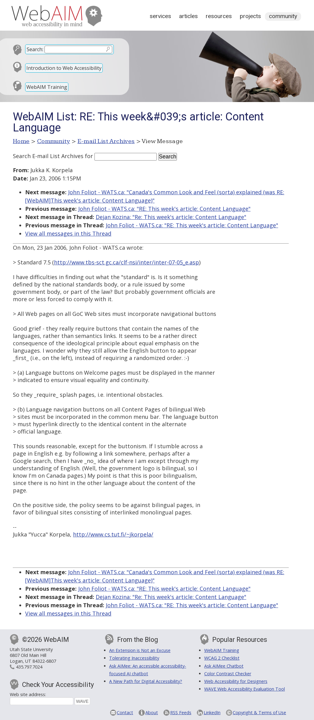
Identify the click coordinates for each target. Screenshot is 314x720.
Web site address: (28, 694)
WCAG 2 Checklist (221, 658)
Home (21, 141)
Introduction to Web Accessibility (63, 68)
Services (160, 16)
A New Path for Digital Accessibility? (145, 681)
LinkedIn (212, 712)
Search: (35, 49)
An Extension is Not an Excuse (139, 650)
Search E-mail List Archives (48, 156)
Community (283, 16)
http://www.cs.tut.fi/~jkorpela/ (113, 534)
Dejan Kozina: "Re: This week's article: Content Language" (171, 217)
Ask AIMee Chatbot (223, 666)
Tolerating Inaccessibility (134, 658)
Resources (219, 16)
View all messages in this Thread (68, 233)
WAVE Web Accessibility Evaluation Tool (244, 689)
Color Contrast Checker (227, 673)
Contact (125, 712)
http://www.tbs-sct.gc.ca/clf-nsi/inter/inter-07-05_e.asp (126, 262)
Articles (188, 16)
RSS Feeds (180, 712)
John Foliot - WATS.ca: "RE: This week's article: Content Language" (164, 208)
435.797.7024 (29, 667)
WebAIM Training (46, 87)
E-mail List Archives (106, 141)
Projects (250, 16)
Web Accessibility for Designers (235, 681)
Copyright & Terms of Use (259, 712)
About (151, 712)
